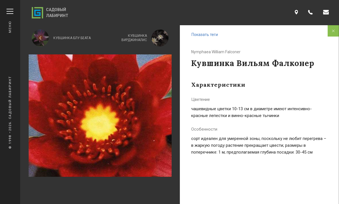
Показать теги (204, 34)
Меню (10, 21)
